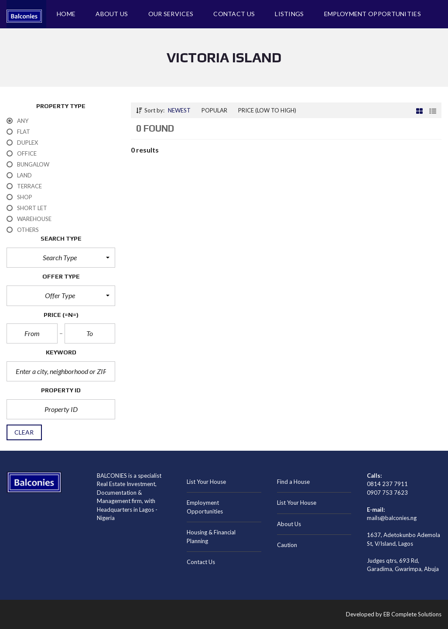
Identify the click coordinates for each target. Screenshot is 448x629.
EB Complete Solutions (412, 614)
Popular (214, 110)
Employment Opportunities (205, 507)
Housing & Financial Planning (211, 536)
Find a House (293, 481)
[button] (61, 258)
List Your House (206, 481)
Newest (179, 110)
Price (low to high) (267, 110)
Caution (287, 544)
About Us (289, 523)
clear (24, 432)
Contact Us (201, 561)
